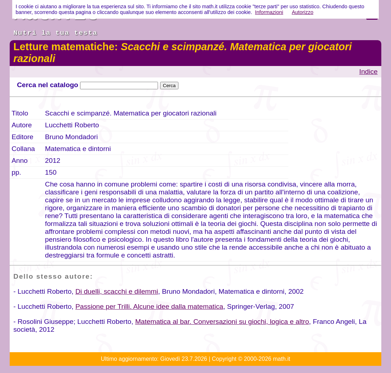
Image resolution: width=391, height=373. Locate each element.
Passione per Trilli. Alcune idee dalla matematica (149, 306)
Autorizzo (302, 12)
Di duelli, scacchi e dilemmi (116, 291)
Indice (368, 71)
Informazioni (269, 12)
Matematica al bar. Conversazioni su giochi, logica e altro (222, 321)
